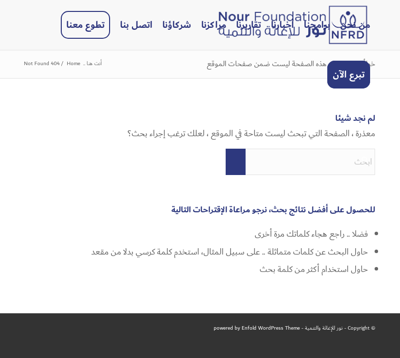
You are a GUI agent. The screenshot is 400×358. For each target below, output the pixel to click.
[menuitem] (355, 25)
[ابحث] (300, 162)
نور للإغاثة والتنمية (324, 328)
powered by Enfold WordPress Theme (257, 328)
